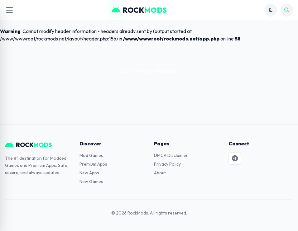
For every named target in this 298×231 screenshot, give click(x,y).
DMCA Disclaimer (171, 155)
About (160, 173)
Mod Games (91, 155)
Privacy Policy (167, 164)
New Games (91, 181)
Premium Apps (93, 164)
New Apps (89, 173)
